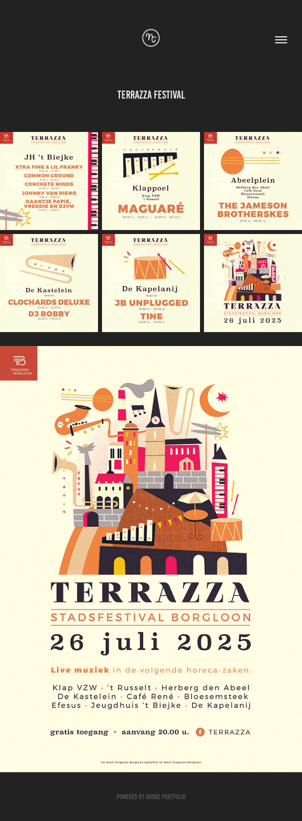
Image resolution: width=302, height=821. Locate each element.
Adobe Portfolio (166, 797)
